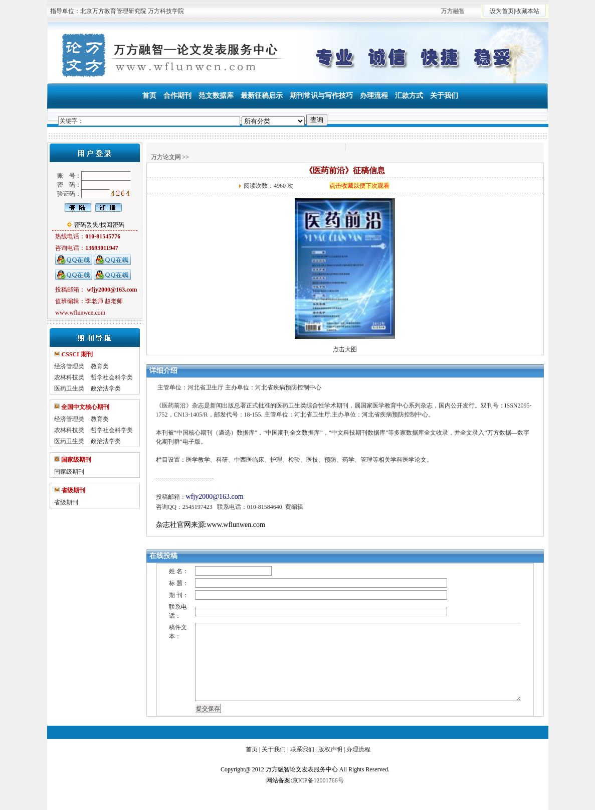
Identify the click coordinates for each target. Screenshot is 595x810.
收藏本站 (527, 11)
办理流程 (358, 749)
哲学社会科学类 (112, 377)
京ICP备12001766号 (318, 780)
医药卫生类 (69, 388)
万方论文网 (166, 157)
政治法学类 (106, 388)
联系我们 (302, 749)
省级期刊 (66, 502)
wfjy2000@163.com (215, 496)
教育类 (100, 366)
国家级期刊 (69, 471)
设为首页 (502, 11)
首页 (252, 749)
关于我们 (274, 749)
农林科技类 (69, 377)
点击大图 (345, 349)
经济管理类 (69, 366)
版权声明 (330, 749)
